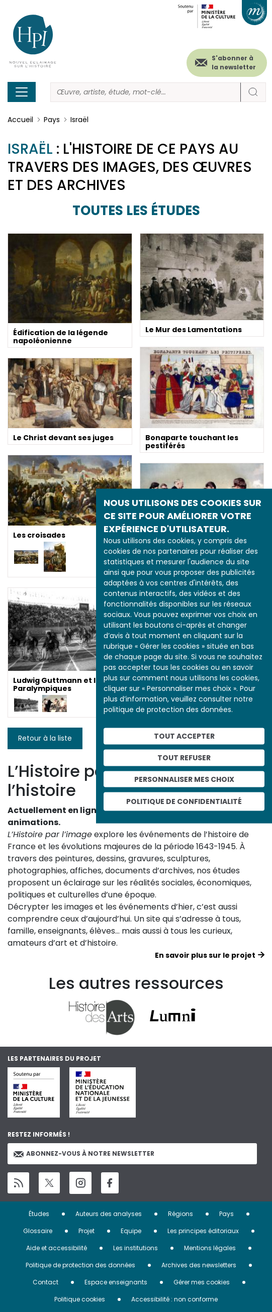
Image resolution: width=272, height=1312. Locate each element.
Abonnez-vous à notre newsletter (84, 1153)
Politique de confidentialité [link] (184, 801)
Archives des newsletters (198, 1265)
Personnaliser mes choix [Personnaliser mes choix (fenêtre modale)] (184, 779)
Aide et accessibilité (56, 1248)
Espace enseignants (115, 1282)
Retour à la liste (45, 738)
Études (39, 1213)
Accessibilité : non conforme (174, 1299)
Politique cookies (79, 1299)
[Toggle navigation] (22, 92)
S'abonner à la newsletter (234, 62)
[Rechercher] (145, 92)
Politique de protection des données (80, 1265)
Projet (86, 1231)
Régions (180, 1213)
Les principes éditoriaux (203, 1231)
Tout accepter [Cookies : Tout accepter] (184, 736)
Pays (52, 120)
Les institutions (135, 1248)
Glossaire (37, 1231)
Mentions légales (210, 1248)
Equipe (131, 1231)
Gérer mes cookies (201, 1282)
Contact (45, 1282)
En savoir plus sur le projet (205, 955)
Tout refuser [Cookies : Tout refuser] (184, 757)
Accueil (20, 120)
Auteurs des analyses (108, 1213)
